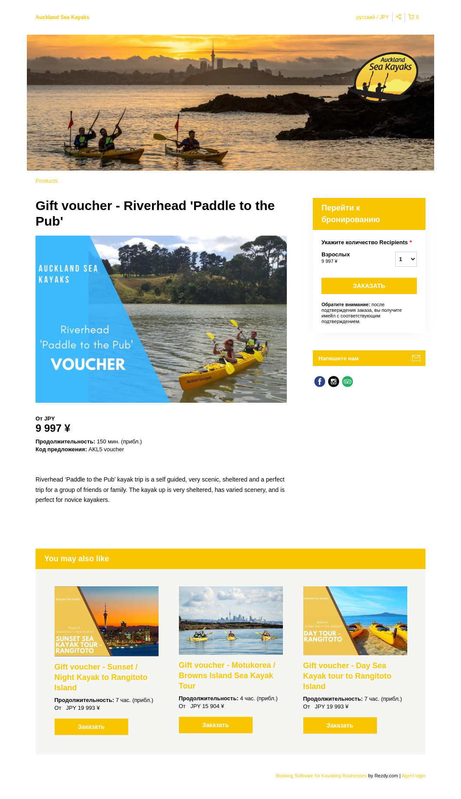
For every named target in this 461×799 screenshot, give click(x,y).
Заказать (369, 285)
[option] (106, 660)
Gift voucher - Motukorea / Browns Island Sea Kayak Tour (227, 675)
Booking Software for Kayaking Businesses (322, 775)
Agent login (413, 775)
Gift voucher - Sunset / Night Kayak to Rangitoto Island (101, 677)
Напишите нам (338, 358)
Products (47, 181)
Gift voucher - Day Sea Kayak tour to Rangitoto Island (347, 676)
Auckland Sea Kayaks (62, 17)
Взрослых (347, 258)
